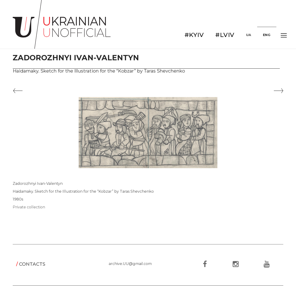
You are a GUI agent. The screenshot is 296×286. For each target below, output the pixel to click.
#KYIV (194, 35)
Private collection (29, 207)
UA (248, 35)
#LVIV (224, 35)
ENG (267, 35)
